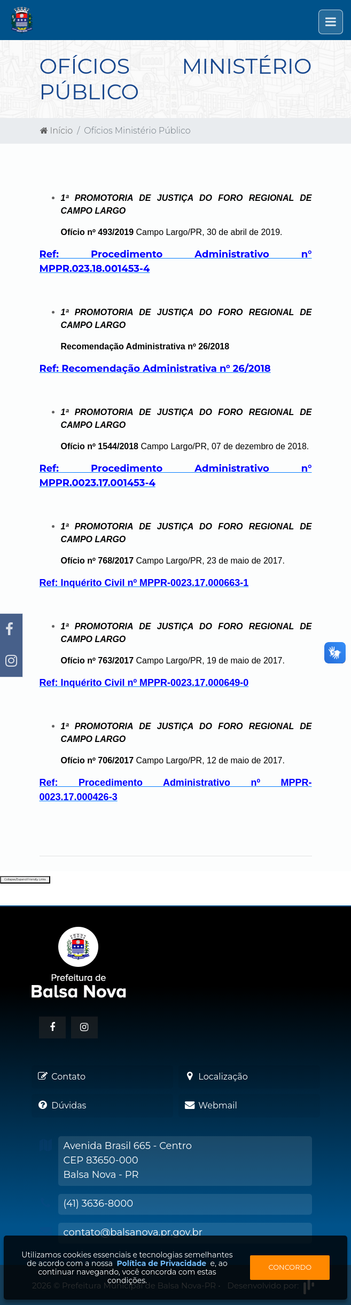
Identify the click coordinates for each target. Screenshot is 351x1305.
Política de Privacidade (161, 1263)
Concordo (290, 1267)
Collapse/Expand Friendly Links (25, 879)
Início (56, 131)
